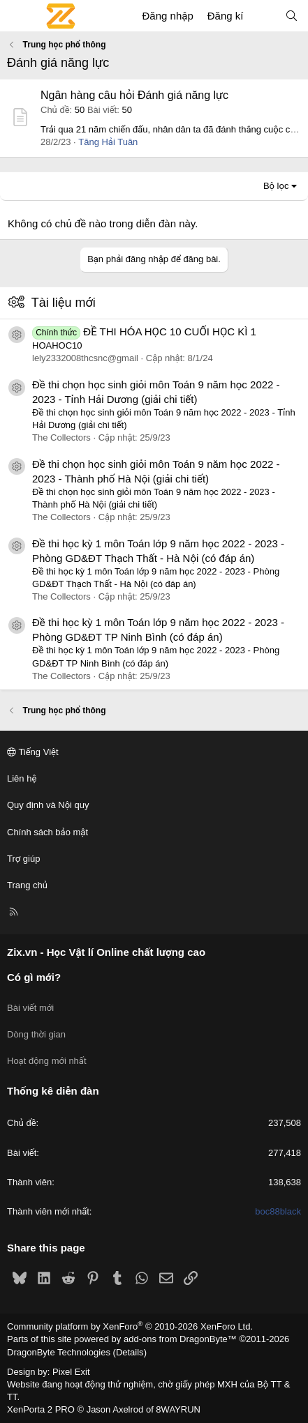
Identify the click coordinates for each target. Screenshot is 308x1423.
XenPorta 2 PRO (41, 1409)
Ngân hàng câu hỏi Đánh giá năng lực (134, 95)
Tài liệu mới (63, 303)
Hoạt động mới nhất (47, 1061)
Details (130, 1352)
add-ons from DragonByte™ (180, 1339)
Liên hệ (21, 778)
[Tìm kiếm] (291, 15)
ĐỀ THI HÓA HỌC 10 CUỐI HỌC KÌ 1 (144, 331)
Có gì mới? (34, 977)
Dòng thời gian (36, 1034)
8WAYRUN (178, 1409)
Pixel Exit (70, 1372)
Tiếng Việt (33, 752)
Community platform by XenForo (130, 1326)
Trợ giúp (23, 858)
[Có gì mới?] (263, 15)
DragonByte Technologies (58, 1352)
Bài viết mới (30, 1008)
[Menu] (18, 16)
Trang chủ (27, 885)
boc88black (278, 1211)
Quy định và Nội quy (48, 805)
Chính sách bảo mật (47, 832)
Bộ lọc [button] (276, 186)
